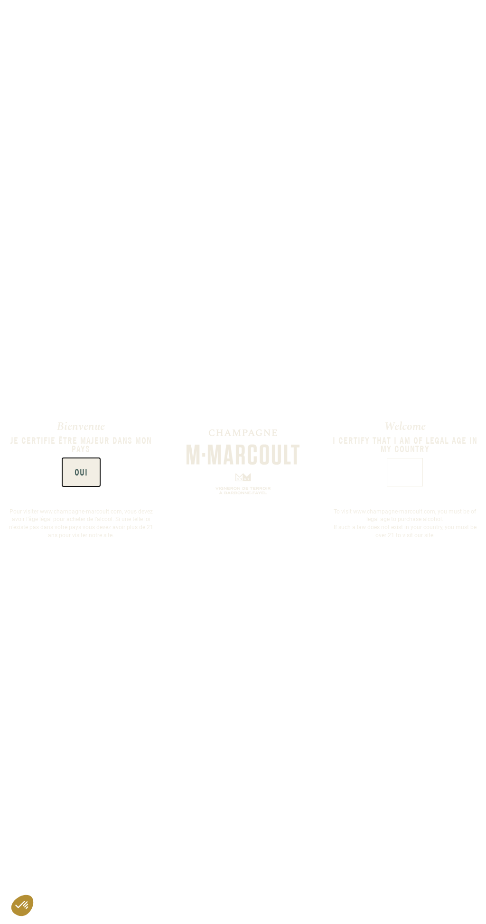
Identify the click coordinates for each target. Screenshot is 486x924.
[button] (22, 905)
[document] (243, 462)
